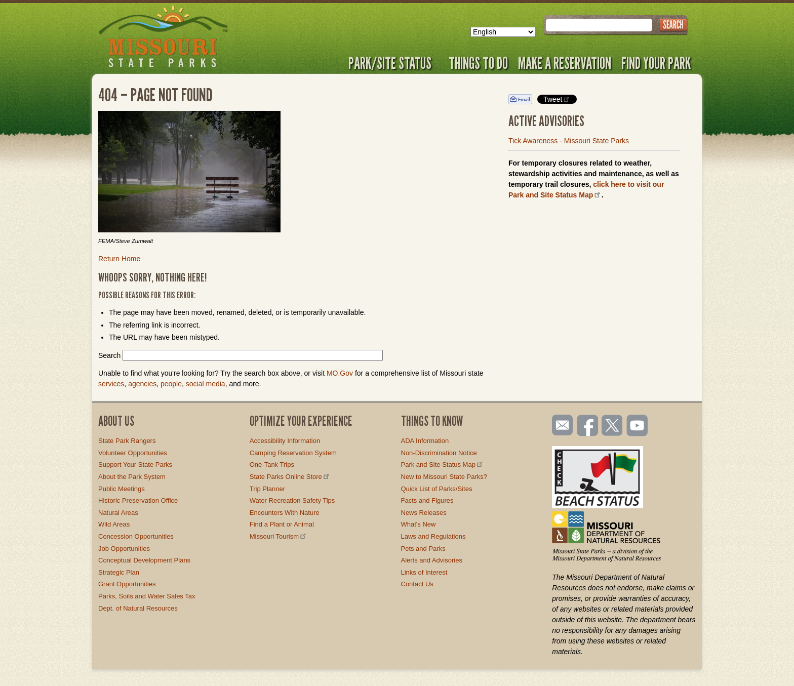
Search (109, 355)
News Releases (424, 512)
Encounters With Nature (285, 512)
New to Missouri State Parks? (444, 476)
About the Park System (132, 476)
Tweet (557, 99)
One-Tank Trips (272, 464)
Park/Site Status (393, 62)
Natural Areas (118, 512)
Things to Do (478, 62)
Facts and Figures (427, 500)
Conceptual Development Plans (144, 560)
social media (205, 384)
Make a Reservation (564, 62)
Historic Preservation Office (138, 500)
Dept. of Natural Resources (138, 608)
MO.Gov (340, 373)
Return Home (119, 259)
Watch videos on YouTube (637, 426)
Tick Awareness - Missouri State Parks (568, 141)
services (111, 384)
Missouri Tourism (278, 536)
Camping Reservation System (293, 453)
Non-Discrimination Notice (439, 453)
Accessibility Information (285, 441)
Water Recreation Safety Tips (292, 500)
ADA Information (425, 441)
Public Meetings (121, 489)
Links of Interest (424, 572)
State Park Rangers (126, 441)
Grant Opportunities (126, 584)
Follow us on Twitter (611, 426)
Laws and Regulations (433, 536)
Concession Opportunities (136, 536)
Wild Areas (114, 524)
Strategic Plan (118, 572)
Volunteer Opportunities (132, 453)
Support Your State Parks (135, 464)
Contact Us (417, 584)
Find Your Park (656, 62)
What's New (418, 524)
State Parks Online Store (290, 476)
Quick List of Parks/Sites (436, 489)
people (171, 384)
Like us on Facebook (588, 426)
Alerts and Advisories (431, 560)
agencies (142, 384)
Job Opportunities (124, 548)
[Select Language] (502, 32)
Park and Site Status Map (442, 464)
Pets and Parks (423, 548)
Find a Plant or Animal (282, 524)
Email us (560, 425)
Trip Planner (267, 489)
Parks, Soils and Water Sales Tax (146, 596)
